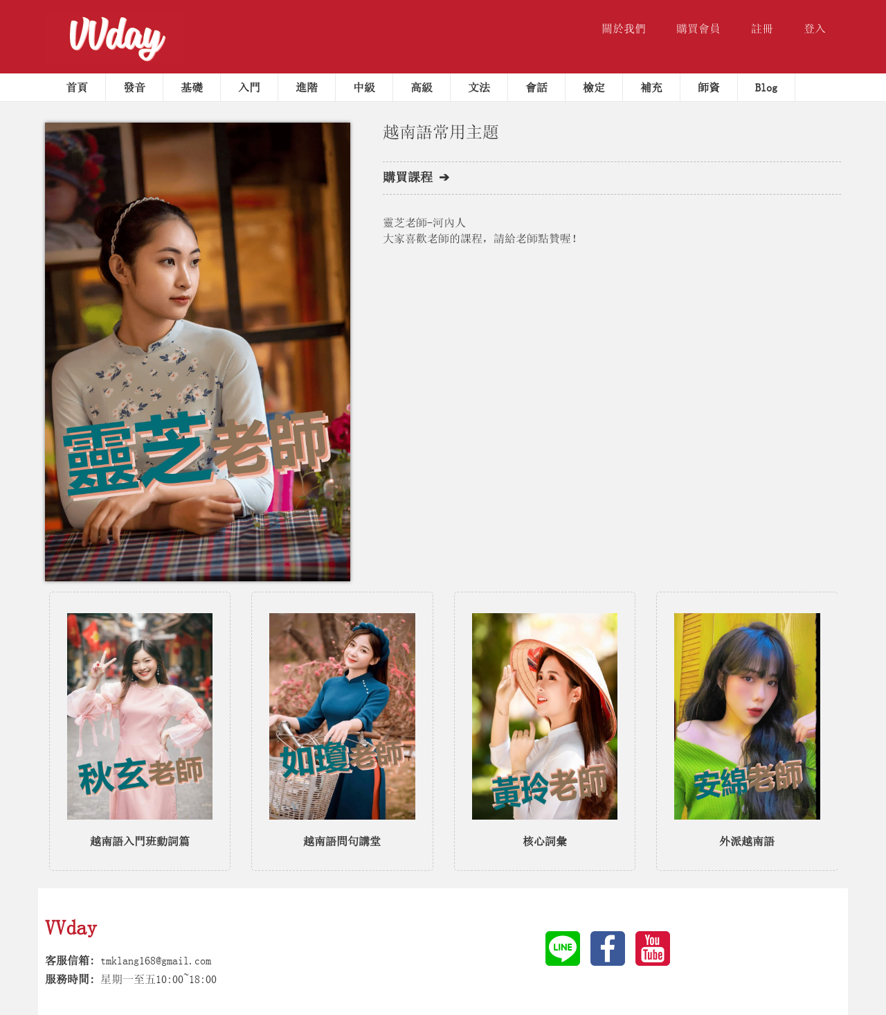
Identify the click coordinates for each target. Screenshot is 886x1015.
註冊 (762, 28)
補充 (651, 87)
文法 (479, 87)
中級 (364, 87)
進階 (307, 87)
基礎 (192, 87)
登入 (815, 28)
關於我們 (624, 28)
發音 (134, 87)
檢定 (594, 87)
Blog (766, 87)
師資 (709, 87)
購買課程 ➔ (416, 177)
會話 (536, 87)
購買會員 (698, 28)
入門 (249, 87)
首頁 (77, 87)
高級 (421, 87)
